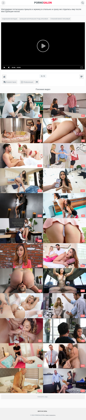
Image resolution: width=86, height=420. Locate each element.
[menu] (3, 3)
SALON (43, 3)
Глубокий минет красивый (60, 19)
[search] (82, 3)
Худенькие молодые (9, 19)
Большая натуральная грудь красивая (34, 19)
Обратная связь (42, 411)
